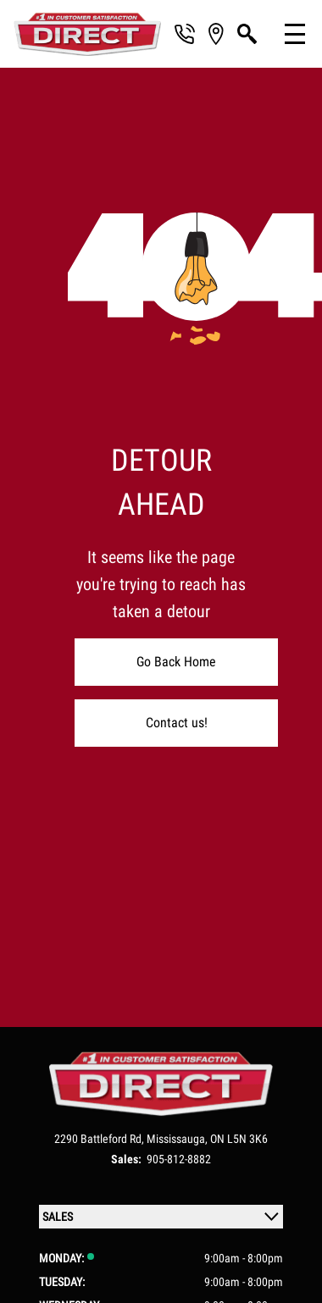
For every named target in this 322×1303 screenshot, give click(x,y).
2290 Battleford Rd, (100, 1139)
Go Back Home (176, 662)
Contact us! (177, 723)
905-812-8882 (179, 1159)
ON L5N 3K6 (239, 1139)
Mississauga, (178, 1139)
